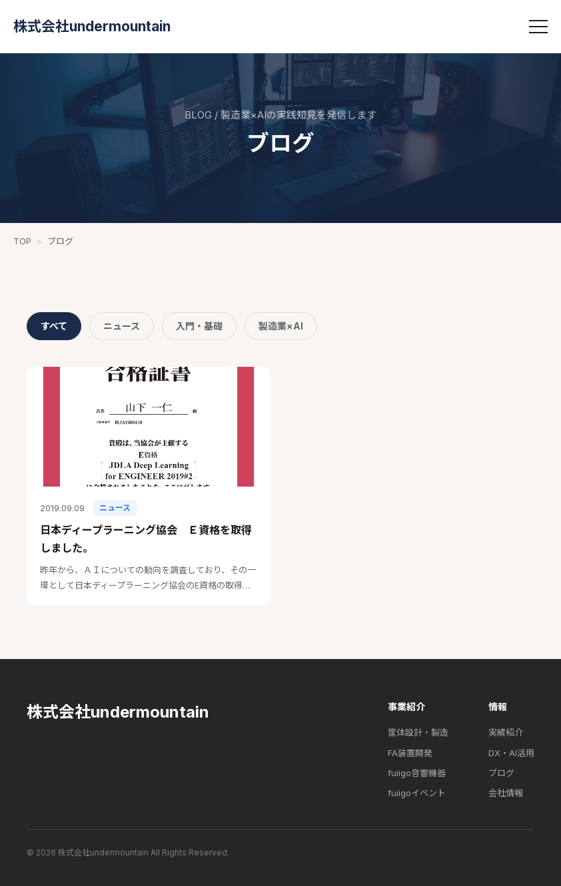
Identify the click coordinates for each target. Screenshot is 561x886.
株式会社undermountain (92, 26)
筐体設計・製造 (418, 732)
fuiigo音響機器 (417, 773)
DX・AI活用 (511, 753)
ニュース (121, 326)
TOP (22, 241)
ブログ (501, 773)
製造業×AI (281, 326)
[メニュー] (538, 26)
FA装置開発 (410, 753)
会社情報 (505, 792)
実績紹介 (505, 732)
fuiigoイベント (417, 792)
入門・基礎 (199, 326)
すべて (54, 326)
